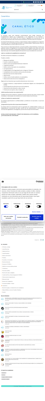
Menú (16, 9)
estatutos (4, 372)
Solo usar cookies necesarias (8, 217)
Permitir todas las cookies (36, 217)
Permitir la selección (22, 217)
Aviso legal (16, 386)
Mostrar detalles (36, 211)
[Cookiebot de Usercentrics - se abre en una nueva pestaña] (37, 182)
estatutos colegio (5, 379)
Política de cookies (22, 386)
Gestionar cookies (29, 386)
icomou (3, 375)
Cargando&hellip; (22, 167)
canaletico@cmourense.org (17, 44)
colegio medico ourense (7, 377)
